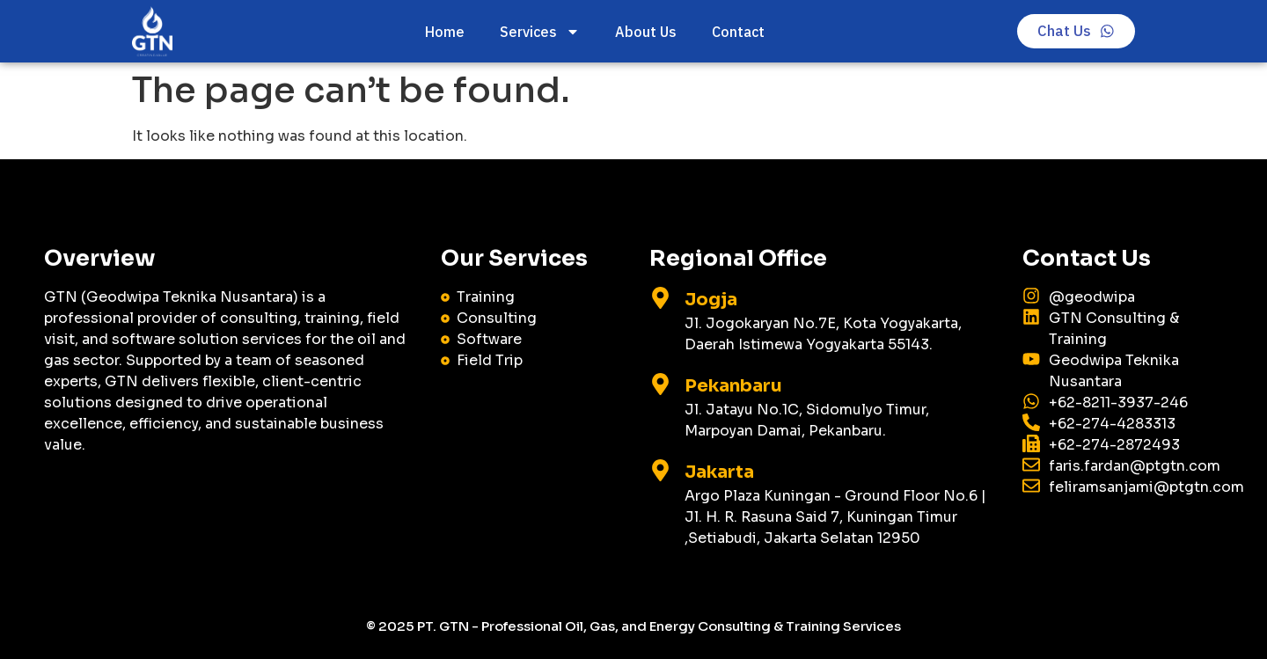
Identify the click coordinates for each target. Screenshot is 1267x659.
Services (539, 32)
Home (444, 31)
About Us (645, 31)
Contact (737, 31)
